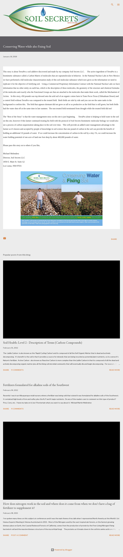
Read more (114, 370)
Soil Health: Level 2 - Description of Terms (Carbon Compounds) (42, 342)
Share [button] (114, 239)
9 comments (17, 370)
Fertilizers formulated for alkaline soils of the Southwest (36, 385)
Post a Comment (19, 535)
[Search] (112, 4)
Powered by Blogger (61, 550)
